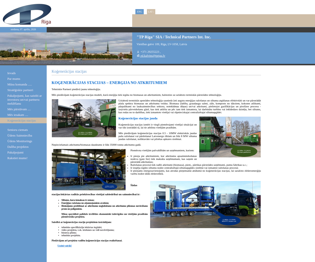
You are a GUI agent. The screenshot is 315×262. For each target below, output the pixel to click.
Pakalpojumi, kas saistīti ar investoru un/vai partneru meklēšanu (24, 99)
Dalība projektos (18, 147)
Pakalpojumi (15, 152)
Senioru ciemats (17, 130)
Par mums (13, 79)
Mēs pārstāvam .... (19, 109)
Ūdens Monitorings (19, 141)
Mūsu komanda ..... (19, 84)
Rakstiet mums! (17, 158)
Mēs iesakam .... (17, 115)
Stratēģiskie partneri (20, 90)
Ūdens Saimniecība (19, 135)
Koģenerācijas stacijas (21, 120)
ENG (139, 11)
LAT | (151, 11)
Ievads (11, 73)
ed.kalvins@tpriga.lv (152, 55)
